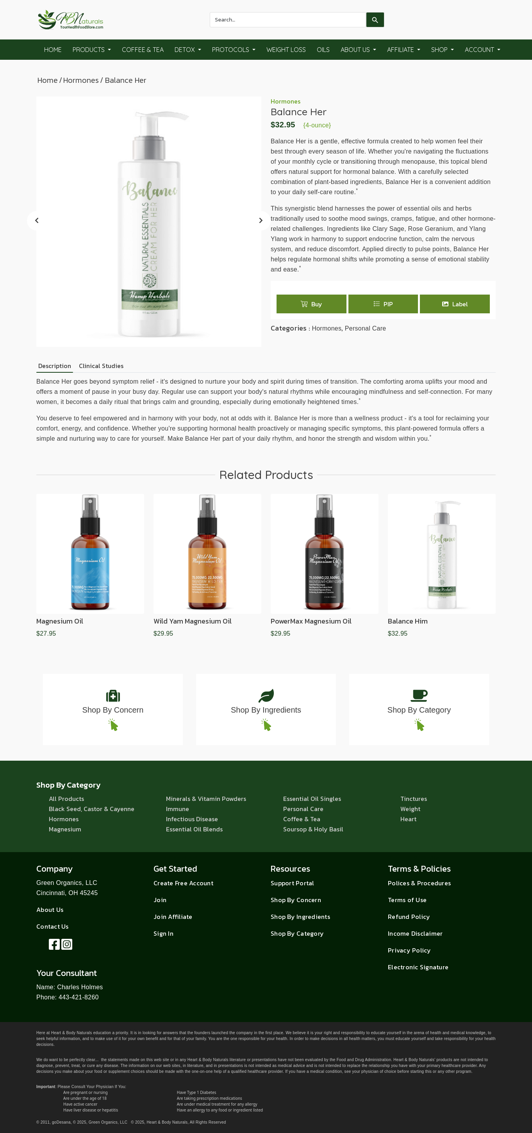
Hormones (81, 80)
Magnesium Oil (59, 621)
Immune (177, 808)
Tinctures (413, 798)
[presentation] (36, 221)
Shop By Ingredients (266, 710)
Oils (323, 50)
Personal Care (365, 328)
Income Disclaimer (415, 933)
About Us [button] (356, 50)
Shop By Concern (113, 710)
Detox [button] (185, 50)
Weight (410, 808)
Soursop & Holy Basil (313, 829)
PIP (383, 304)
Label (455, 304)
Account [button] (480, 50)
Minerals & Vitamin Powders (206, 798)
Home (53, 50)
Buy (311, 304)
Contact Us (52, 926)
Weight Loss (286, 50)
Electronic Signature (418, 967)
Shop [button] (440, 50)
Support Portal (292, 883)
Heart (408, 819)
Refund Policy (409, 916)
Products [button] (89, 50)
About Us (49, 909)
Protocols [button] (231, 50)
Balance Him (408, 621)
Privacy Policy (409, 950)
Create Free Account (183, 883)
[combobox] (288, 19)
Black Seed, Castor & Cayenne (91, 808)
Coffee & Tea (143, 50)
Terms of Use (407, 899)
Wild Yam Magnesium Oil (193, 621)
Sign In (163, 933)
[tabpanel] (266, 410)
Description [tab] (54, 365)
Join (160, 899)
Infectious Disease (192, 819)
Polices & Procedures (419, 883)
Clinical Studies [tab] (101, 365)
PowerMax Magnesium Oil (311, 621)
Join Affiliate (173, 916)
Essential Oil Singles (312, 798)
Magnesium (65, 829)
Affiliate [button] (401, 50)
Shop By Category (419, 710)
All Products (66, 798)
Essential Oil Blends (194, 829)
